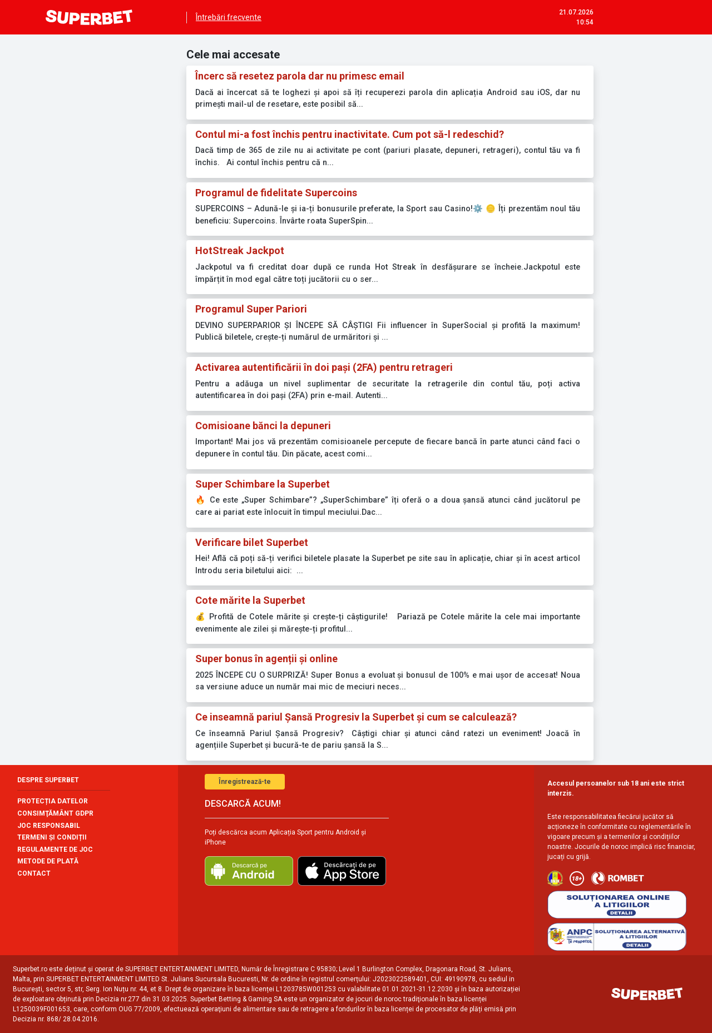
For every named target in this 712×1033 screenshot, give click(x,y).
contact (34, 873)
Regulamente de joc (55, 849)
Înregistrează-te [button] (245, 782)
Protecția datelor (52, 801)
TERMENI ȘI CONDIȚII (52, 837)
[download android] (249, 871)
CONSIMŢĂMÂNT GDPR (55, 813)
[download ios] (342, 871)
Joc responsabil (48, 826)
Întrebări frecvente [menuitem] (228, 17)
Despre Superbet (48, 780)
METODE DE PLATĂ (47, 861)
